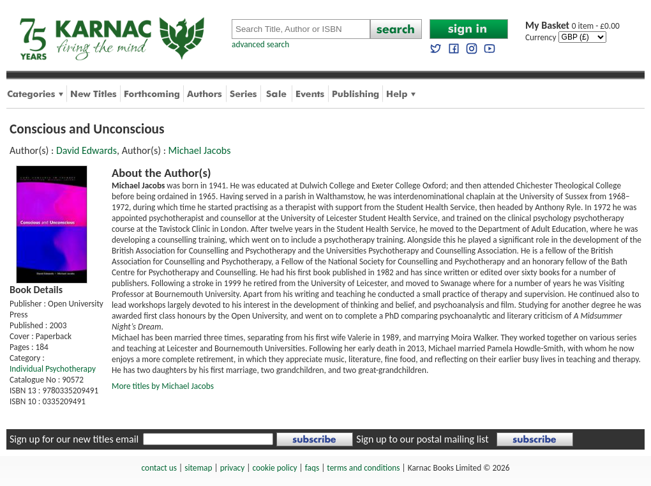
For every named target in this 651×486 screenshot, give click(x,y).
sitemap (198, 467)
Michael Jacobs (199, 150)
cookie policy (274, 467)
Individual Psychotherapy (53, 368)
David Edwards (86, 150)
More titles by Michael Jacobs (163, 386)
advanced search (260, 44)
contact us (159, 467)
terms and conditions (363, 467)
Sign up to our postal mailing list (422, 439)
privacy (232, 467)
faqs (312, 467)
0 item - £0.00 (572, 25)
